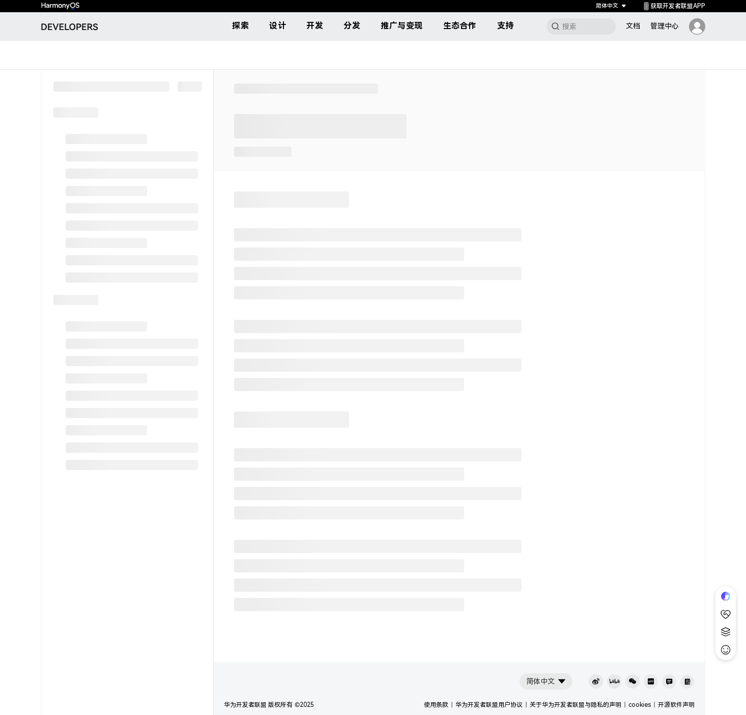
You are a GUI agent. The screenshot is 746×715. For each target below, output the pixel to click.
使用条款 (436, 704)
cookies (639, 704)
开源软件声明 (676, 704)
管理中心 (664, 26)
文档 (633, 26)
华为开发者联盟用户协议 (489, 704)
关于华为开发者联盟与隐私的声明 (575, 704)
